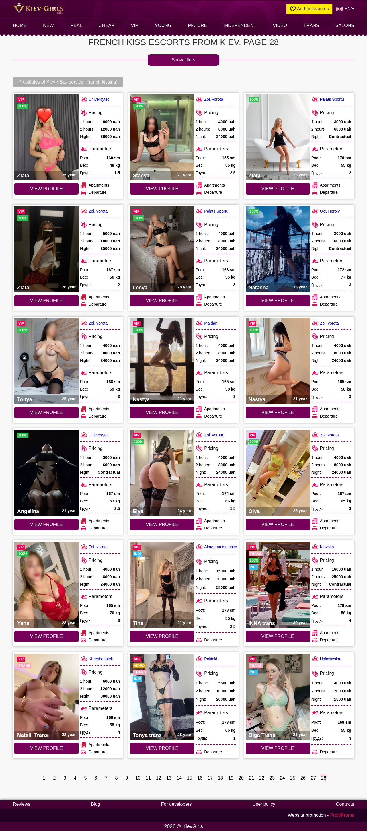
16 (199, 778)
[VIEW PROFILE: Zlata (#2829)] (46, 137)
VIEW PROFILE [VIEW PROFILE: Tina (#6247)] (162, 636)
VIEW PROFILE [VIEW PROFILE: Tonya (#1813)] (46, 412)
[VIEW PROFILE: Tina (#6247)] (162, 585)
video (280, 25)
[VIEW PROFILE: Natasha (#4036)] (278, 249)
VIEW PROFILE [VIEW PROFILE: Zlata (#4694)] (46, 300)
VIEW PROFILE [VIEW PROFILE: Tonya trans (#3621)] (162, 748)
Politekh (207, 658)
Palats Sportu (327, 99)
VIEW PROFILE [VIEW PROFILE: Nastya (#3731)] (277, 412)
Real (76, 25)
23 (272, 778)
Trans (311, 25)
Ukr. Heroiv (325, 211)
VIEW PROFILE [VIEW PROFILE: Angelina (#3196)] (46, 524)
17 (210, 778)
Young (163, 25)
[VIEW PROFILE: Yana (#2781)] (46, 585)
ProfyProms (342, 815)
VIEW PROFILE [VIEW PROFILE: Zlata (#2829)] (46, 188)
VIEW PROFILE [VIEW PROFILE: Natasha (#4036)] (277, 300)
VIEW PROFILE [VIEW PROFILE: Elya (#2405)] (162, 524)
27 (313, 778)
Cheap (106, 25)
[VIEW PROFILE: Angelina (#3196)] (46, 473)
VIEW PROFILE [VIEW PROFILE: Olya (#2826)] (277, 524)
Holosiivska (325, 658)
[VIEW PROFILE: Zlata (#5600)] (278, 137)
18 (220, 778)
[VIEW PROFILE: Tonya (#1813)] (46, 361)
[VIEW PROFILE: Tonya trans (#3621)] (162, 697)
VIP (134, 25)
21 (251, 778)
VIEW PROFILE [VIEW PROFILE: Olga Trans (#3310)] (277, 748)
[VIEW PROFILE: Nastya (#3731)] (278, 361)
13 (168, 778)
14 (179, 778)
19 (230, 778)
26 (302, 778)
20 (241, 778)
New (48, 25)
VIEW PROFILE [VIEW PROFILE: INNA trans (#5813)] (277, 636)
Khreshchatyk (96, 658)
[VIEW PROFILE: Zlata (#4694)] (46, 249)
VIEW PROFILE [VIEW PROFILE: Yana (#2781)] (46, 636)
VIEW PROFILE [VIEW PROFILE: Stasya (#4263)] (162, 188)
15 (189, 778)
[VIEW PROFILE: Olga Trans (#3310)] (278, 697)
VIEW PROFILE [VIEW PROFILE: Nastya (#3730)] (162, 412)
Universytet (94, 99)
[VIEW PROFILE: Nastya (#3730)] (162, 361)
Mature (197, 25)
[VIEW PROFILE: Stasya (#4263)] (162, 137)
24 (282, 778)
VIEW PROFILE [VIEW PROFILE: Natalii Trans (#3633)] (46, 748)
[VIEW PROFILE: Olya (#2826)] (278, 473)
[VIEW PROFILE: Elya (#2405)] (162, 473)
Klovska (322, 546)
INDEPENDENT (239, 25)
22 (261, 778)
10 (137, 778)
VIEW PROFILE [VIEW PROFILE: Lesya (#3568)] (162, 300)
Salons (344, 25)
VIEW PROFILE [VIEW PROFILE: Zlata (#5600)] (277, 188)
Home (20, 25)
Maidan (206, 323)
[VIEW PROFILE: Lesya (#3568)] (162, 249)
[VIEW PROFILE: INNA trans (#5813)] (278, 585)
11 (148, 778)
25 (292, 778)
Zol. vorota (209, 99)
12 (158, 778)
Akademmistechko (216, 546)
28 (323, 778)
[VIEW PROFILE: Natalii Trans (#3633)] (46, 697)
